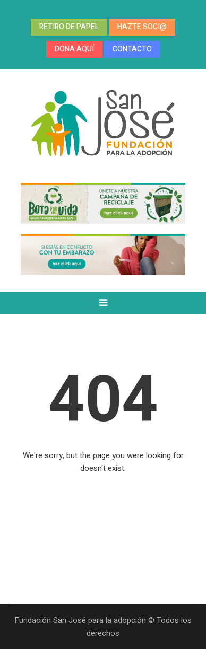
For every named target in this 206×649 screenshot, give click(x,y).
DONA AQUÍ (74, 49)
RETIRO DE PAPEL (69, 26)
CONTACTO (132, 49)
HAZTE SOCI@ (142, 26)
